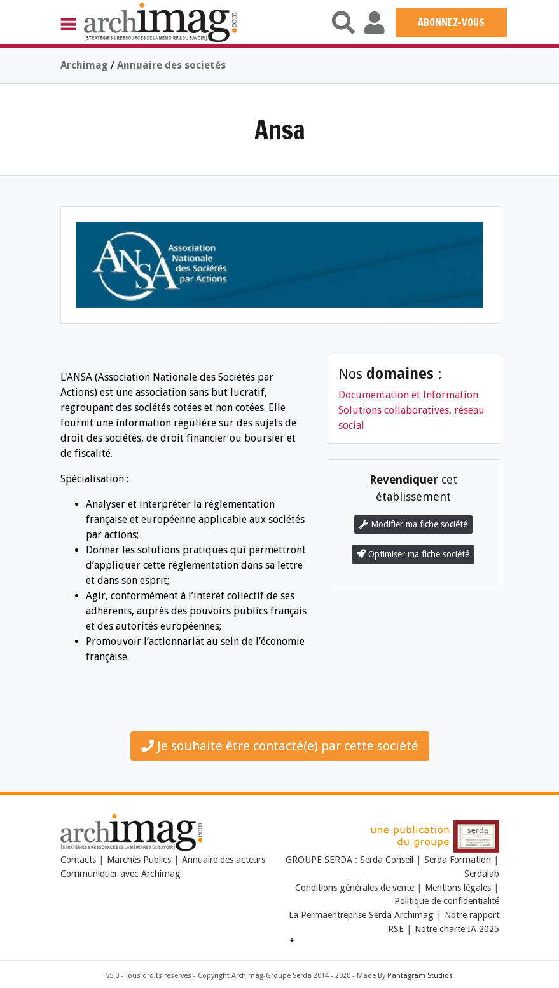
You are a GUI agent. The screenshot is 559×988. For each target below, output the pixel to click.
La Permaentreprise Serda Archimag (361, 915)
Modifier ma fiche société (413, 524)
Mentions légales (458, 888)
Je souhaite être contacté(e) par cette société (279, 746)
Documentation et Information (408, 395)
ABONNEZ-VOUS (451, 22)
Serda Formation (458, 860)
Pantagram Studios (420, 975)
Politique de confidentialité (446, 901)
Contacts (78, 860)
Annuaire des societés (171, 65)
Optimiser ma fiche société (413, 554)
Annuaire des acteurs (223, 860)
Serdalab (481, 874)
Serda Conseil (388, 860)
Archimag (84, 65)
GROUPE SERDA (320, 860)
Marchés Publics (139, 860)
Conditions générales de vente (354, 888)
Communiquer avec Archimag (120, 874)
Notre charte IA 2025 (457, 929)
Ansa (279, 129)
